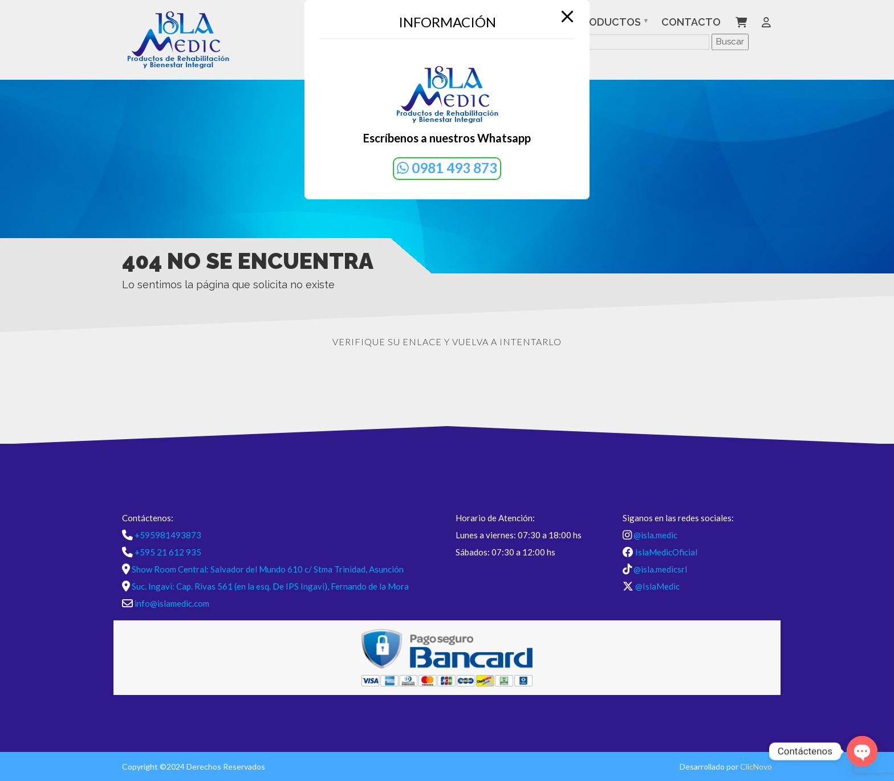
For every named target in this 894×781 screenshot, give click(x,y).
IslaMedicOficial (666, 552)
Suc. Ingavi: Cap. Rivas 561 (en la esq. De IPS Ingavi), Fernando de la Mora (270, 586)
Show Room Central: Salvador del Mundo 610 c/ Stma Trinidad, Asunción (268, 569)
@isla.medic (655, 535)
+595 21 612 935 (168, 552)
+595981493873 (168, 535)
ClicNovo (756, 766)
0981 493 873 (447, 168)
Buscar (730, 41)
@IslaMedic (657, 586)
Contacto (691, 22)
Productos (608, 22)
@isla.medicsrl (660, 569)
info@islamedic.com (172, 603)
